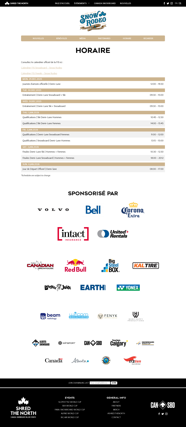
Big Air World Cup (70, 417)
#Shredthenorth (116, 413)
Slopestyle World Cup (69, 402)
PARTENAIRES (104, 38)
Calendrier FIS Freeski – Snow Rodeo (39, 73)
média (82, 38)
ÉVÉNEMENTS (80, 3)
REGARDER (148, 38)
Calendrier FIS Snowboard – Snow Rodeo (41, 67)
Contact (116, 417)
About (116, 402)
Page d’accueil (62, 3)
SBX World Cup (69, 406)
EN (176, 3)
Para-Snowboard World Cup (70, 410)
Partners (116, 406)
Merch (116, 410)
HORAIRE (127, 38)
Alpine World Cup (70, 413)
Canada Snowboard (105, 3)
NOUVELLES (125, 3)
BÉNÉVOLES (61, 38)
